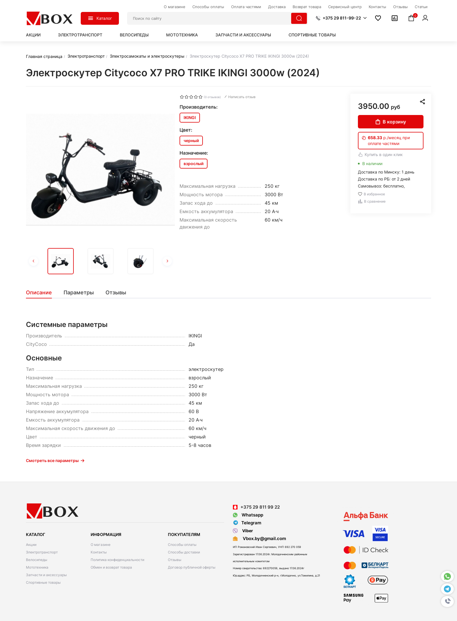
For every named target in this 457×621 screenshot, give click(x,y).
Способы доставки (184, 552)
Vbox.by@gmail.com (263, 538)
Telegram (247, 523)
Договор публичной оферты (191, 567)
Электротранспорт (80, 34)
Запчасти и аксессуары (243, 34)
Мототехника (182, 34)
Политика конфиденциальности (117, 560)
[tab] (42, 292)
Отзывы (174, 560)
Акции (33, 34)
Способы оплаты (182, 544)
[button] (447, 601)
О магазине (100, 544)
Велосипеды (134, 34)
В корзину (391, 122)
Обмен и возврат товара (111, 567)
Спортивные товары (312, 34)
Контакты (99, 552)
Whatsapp (248, 515)
